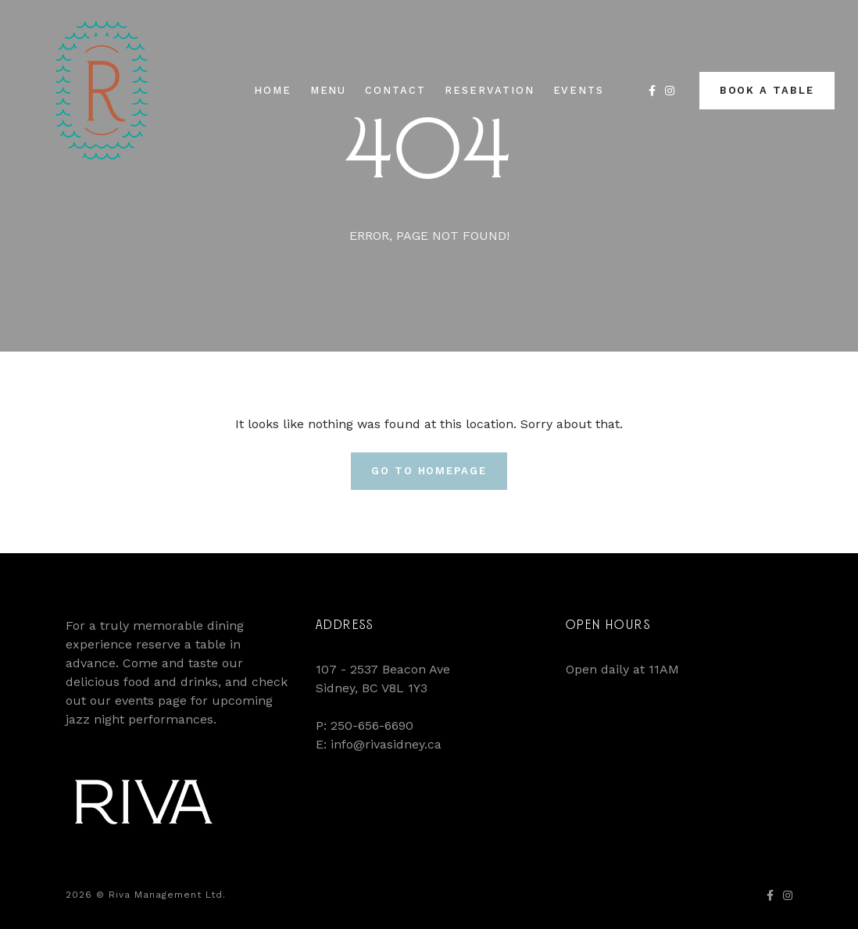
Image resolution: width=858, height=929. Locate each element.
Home (272, 90)
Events (579, 90)
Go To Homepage (429, 471)
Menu (328, 90)
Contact (395, 90)
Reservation (489, 90)
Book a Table (767, 90)
